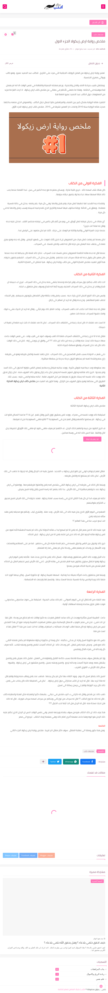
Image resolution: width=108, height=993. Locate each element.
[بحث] (5, 6)
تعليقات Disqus (10, 855)
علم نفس (79, 979)
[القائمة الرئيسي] (103, 6)
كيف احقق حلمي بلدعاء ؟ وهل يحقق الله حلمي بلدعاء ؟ (74, 942)
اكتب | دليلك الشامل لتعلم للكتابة (71, 989)
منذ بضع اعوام (98, 939)
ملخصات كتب (98, 34)
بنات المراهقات (79, 969)
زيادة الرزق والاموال (79, 974)
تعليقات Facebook (28, 855)
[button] (88, 761)
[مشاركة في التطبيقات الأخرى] (43, 761)
